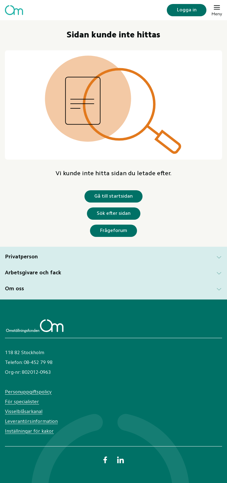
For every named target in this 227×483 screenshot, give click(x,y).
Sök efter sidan (114, 213)
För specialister (22, 402)
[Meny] (216, 10)
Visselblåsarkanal (23, 411)
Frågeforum (113, 230)
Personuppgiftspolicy (28, 392)
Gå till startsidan (113, 196)
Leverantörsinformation (31, 421)
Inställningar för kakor (29, 431)
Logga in (187, 10)
